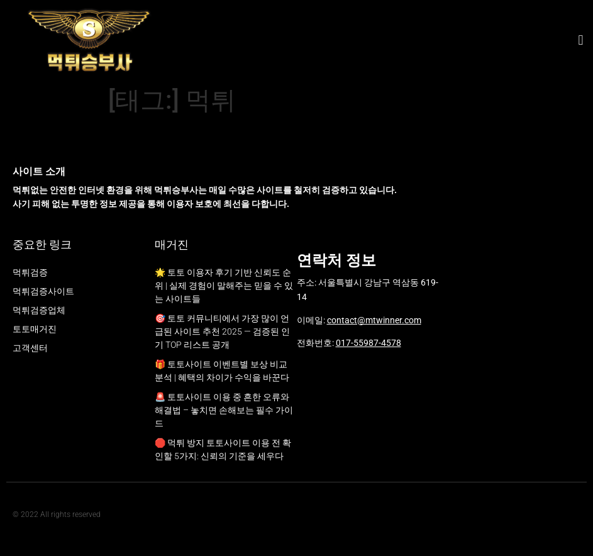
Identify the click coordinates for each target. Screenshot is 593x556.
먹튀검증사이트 (43, 291)
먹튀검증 (30, 272)
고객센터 (30, 348)
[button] (581, 40)
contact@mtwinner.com (374, 320)
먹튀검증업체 (39, 310)
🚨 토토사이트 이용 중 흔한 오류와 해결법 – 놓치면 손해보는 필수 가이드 (224, 410)
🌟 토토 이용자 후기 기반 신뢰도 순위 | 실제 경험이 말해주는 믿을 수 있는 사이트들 (224, 285)
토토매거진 (35, 329)
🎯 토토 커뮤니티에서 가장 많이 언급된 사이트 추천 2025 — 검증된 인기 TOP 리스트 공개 (222, 331)
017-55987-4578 (368, 343)
